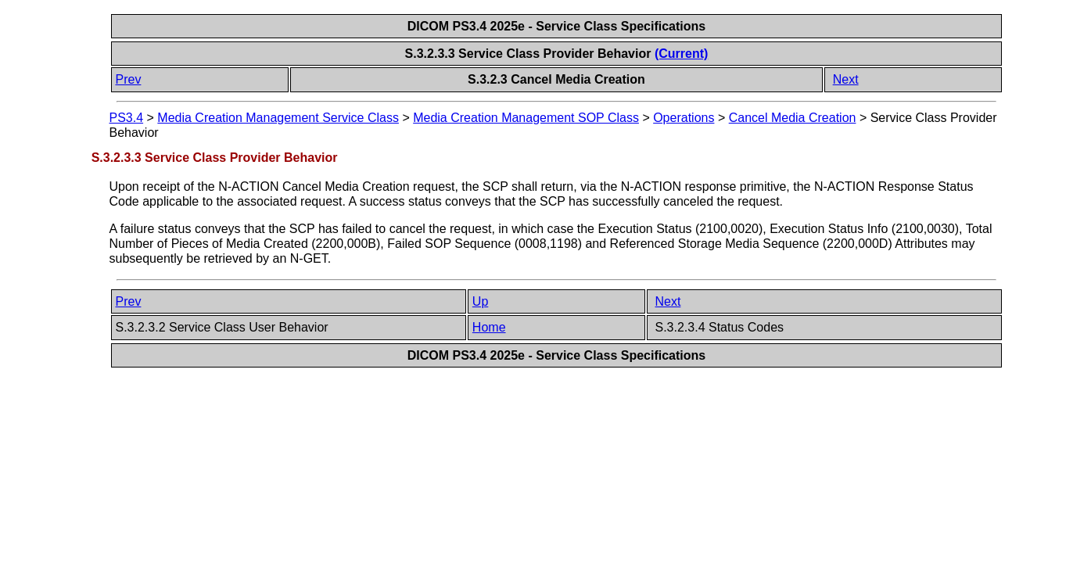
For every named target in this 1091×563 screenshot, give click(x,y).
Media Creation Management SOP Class (526, 117)
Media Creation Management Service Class (278, 117)
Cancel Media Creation (792, 117)
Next (846, 79)
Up (480, 301)
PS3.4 (126, 117)
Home (489, 327)
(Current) (681, 53)
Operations (683, 117)
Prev (129, 79)
